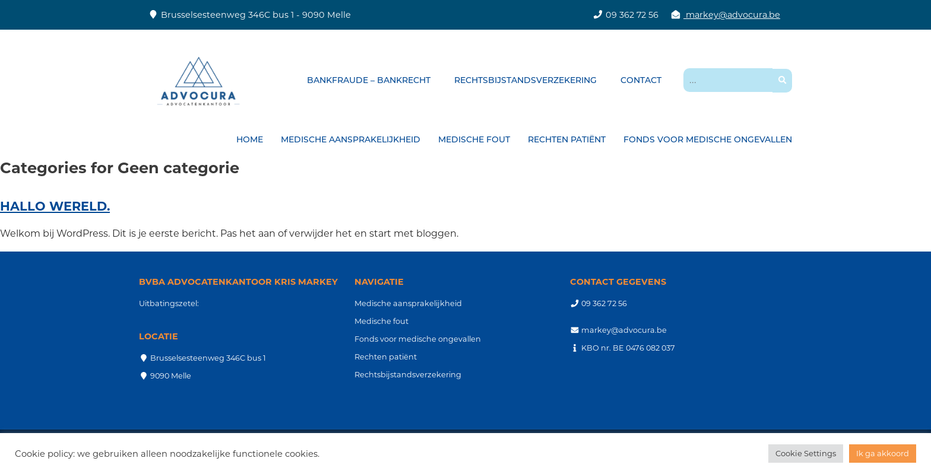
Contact (640, 80)
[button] (782, 81)
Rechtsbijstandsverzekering (525, 80)
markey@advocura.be (731, 14)
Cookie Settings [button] (805, 453)
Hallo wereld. (55, 206)
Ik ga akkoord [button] (882, 453)
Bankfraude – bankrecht (368, 80)
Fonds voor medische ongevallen (707, 139)
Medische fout (474, 139)
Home (249, 139)
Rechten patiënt (567, 139)
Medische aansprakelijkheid (350, 139)
